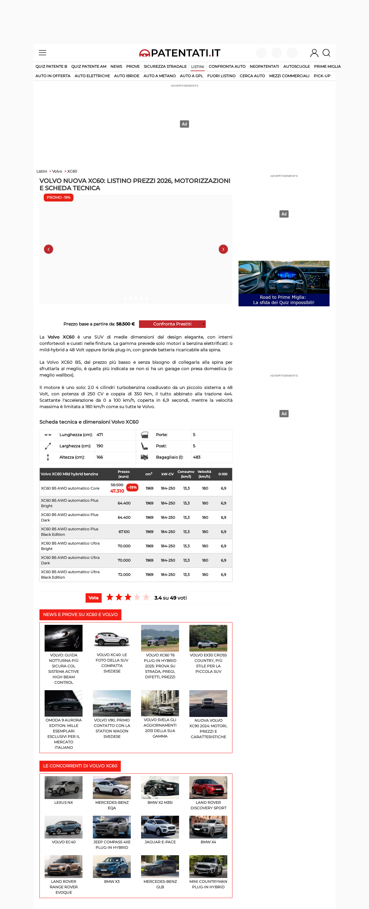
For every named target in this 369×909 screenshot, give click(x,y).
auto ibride (126, 76)
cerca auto (252, 76)
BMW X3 (112, 869)
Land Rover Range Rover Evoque (64, 875)
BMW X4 (208, 830)
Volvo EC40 (64, 830)
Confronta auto (227, 66)
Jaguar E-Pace (160, 830)
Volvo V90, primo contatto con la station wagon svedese (112, 714)
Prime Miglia (327, 66)
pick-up (322, 76)
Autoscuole (296, 66)
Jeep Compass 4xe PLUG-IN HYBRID (112, 833)
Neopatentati (264, 66)
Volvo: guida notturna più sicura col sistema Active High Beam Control (64, 655)
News (116, 66)
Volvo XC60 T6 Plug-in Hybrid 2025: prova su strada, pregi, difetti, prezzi (160, 652)
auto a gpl (191, 76)
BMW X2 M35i (160, 790)
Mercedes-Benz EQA (112, 793)
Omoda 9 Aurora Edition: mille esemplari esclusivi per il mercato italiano (64, 720)
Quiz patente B (51, 66)
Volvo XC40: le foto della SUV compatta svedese (112, 649)
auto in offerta (53, 76)
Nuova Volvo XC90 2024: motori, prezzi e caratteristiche (208, 714)
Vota (94, 598)
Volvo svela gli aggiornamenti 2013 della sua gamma (160, 714)
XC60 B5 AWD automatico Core (70, 488)
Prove (133, 66)
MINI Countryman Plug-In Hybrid (208, 872)
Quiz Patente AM (88, 66)
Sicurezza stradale (165, 66)
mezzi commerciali (289, 76)
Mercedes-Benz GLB (160, 872)
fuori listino (221, 76)
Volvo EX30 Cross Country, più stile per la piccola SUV (208, 649)
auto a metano (160, 76)
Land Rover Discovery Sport (208, 793)
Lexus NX (64, 790)
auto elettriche (92, 76)
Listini (197, 66)
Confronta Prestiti (172, 324)
